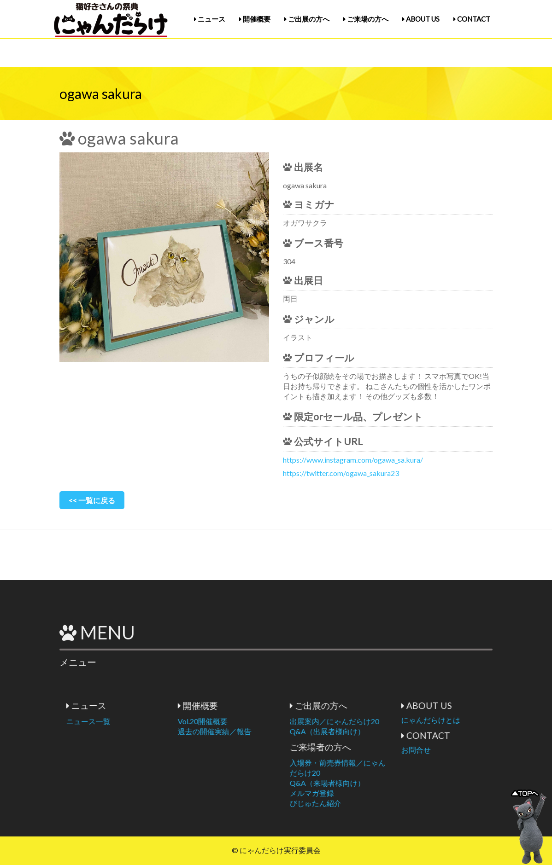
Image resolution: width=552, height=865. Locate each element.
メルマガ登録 (370, 793)
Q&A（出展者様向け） (385, 731)
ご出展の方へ (306, 19)
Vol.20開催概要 (261, 721)
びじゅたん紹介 (374, 803)
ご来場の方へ (365, 19)
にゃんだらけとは (489, 719)
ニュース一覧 (147, 721)
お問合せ (474, 749)
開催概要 (254, 19)
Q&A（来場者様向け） (385, 782)
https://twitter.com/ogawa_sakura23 (341, 473)
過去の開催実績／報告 (273, 731)
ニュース (209, 19)
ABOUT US (421, 19)
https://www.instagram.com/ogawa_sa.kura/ (353, 459)
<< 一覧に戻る (92, 500)
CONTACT (471, 19)
